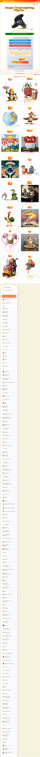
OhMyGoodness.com (20, 74)
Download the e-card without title (20, 43)
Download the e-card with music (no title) (20, 45)
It (38, 4)
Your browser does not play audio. (20, 31)
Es (35, 4)
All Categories (20, 62)
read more (12, 67)
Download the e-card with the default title (20, 40)
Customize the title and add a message (19, 33)
